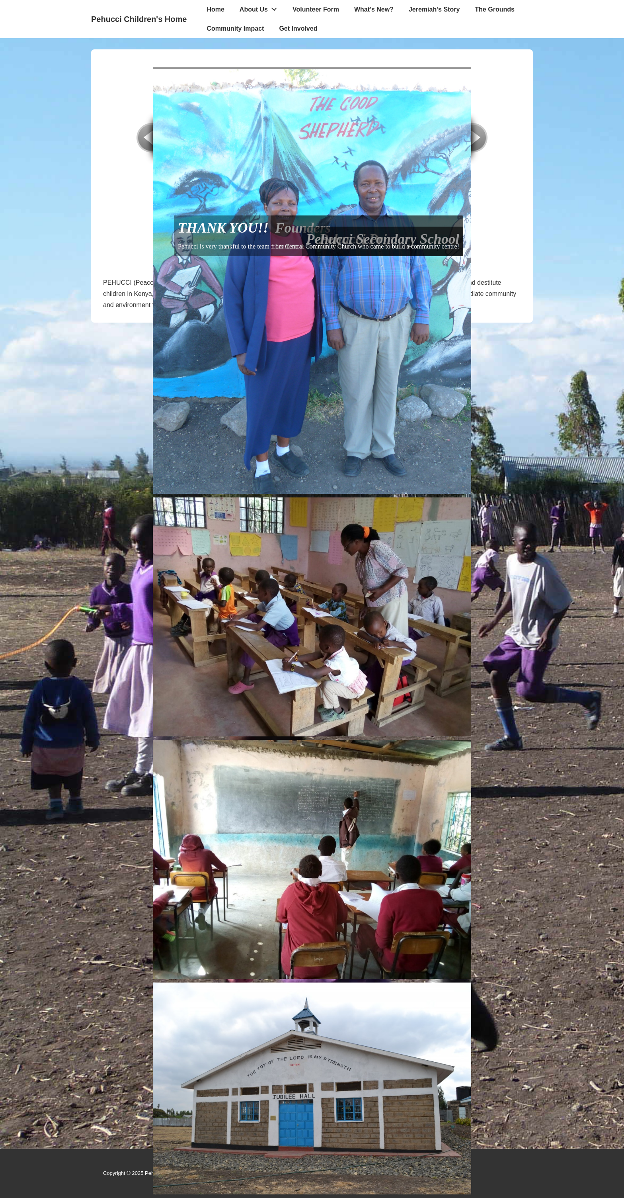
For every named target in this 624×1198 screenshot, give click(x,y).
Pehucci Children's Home (139, 19)
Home (215, 9)
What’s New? (374, 9)
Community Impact (235, 28)
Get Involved (298, 28)
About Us (260, 7)
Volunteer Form (315, 9)
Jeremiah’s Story (434, 9)
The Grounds (495, 9)
